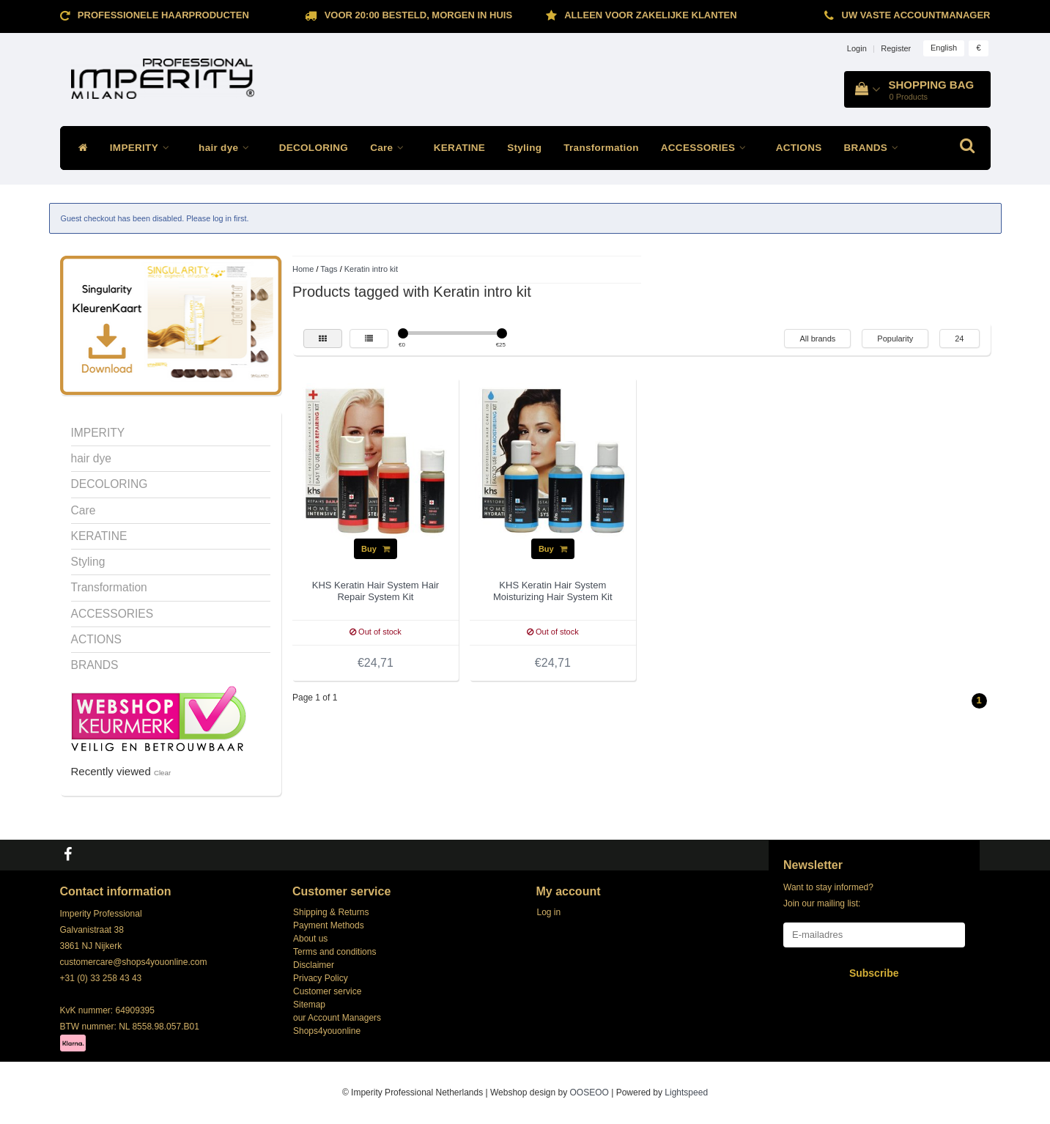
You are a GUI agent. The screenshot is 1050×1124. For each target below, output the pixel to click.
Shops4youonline (327, 1031)
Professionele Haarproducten (163, 15)
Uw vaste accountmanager (916, 15)
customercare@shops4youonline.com (133, 962)
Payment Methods (328, 925)
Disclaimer (313, 965)
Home (303, 269)
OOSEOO (589, 1092)
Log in (549, 912)
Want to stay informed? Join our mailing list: (828, 895)
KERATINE (459, 147)
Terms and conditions (334, 952)
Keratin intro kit (371, 269)
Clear (162, 773)
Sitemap (309, 1004)
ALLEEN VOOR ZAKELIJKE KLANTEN (650, 15)
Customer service (327, 991)
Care (391, 147)
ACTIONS (799, 147)
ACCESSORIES (707, 147)
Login (857, 48)
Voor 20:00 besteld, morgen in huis (418, 15)
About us (310, 938)
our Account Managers (337, 1018)
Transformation (600, 147)
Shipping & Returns (331, 912)
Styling (524, 147)
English (944, 47)
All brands (817, 338)
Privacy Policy (320, 978)
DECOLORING (314, 147)
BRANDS (875, 147)
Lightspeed (686, 1092)
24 (959, 338)
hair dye (228, 147)
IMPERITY (143, 147)
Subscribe (874, 973)
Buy (375, 548)
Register (896, 48)
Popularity (895, 338)
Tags (328, 269)
